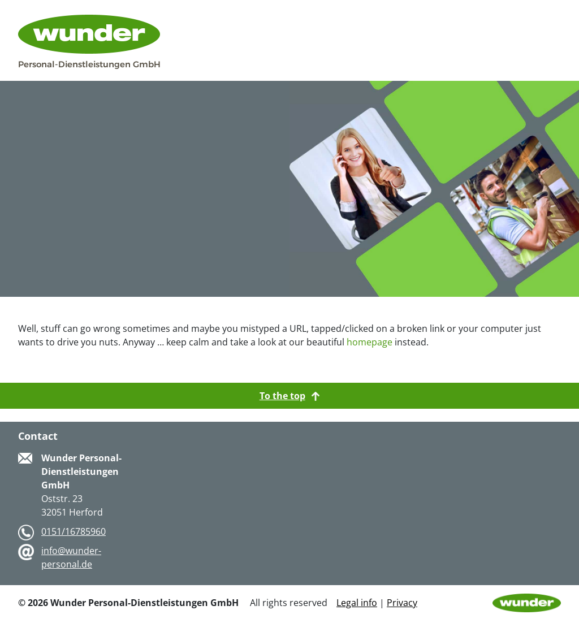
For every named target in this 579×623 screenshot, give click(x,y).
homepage (369, 342)
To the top (290, 396)
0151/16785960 (73, 531)
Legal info (356, 602)
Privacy (402, 602)
